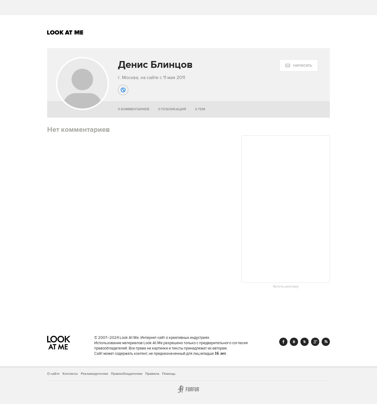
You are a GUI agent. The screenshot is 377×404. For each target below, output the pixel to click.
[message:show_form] (298, 65)
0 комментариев (133, 109)
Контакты (70, 373)
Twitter (304, 342)
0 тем (200, 109)
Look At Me (65, 32)
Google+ (315, 342)
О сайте (53, 373)
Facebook (283, 342)
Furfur (188, 389)
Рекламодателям (94, 373)
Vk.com (294, 342)
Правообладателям (127, 373)
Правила (152, 373)
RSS (326, 342)
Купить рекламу (286, 286)
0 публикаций (172, 109)
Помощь (169, 373)
